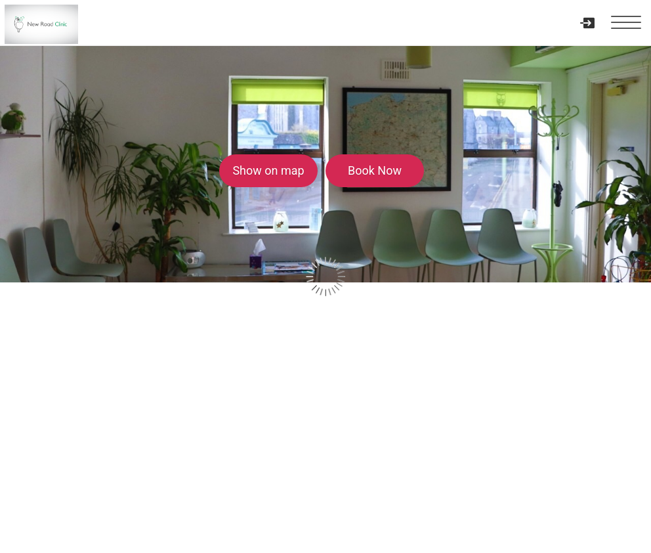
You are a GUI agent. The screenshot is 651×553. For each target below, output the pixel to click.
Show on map (268, 170)
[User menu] (587, 22)
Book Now (375, 170)
